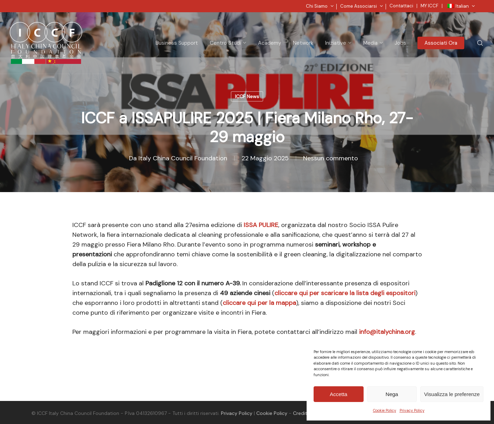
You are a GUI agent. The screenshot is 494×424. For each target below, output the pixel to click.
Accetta (338, 394)
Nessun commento (330, 158)
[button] (481, 3)
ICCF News (247, 96)
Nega (392, 394)
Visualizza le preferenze (452, 394)
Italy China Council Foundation (182, 158)
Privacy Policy (412, 410)
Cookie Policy (384, 410)
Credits (301, 413)
